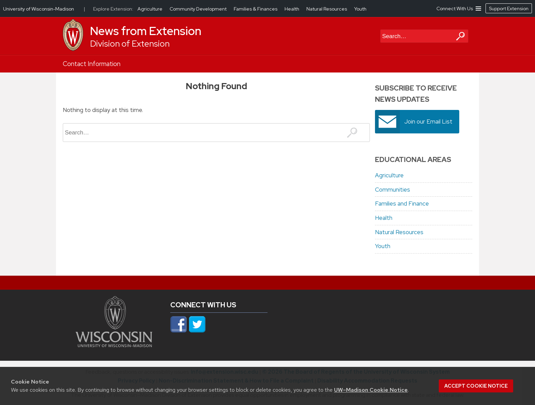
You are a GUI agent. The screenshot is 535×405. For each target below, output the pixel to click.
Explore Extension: (113, 9)
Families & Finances (256, 9)
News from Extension (145, 30)
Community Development (199, 9)
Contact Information (91, 64)
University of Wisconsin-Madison (38, 9)
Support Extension (509, 8)
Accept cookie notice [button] (476, 386)
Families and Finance (402, 203)
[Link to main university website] (114, 345)
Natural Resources (399, 232)
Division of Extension (130, 43)
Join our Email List (428, 121)
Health (383, 218)
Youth (382, 246)
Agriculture (389, 175)
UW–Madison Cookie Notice (371, 389)
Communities (392, 189)
